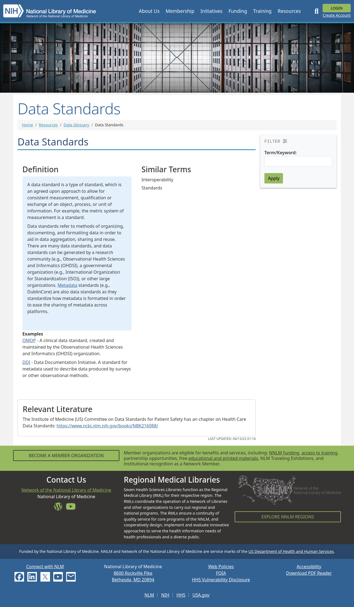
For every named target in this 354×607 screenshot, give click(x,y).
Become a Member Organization (66, 456)
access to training (319, 453)
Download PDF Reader (309, 573)
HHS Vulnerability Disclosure (221, 580)
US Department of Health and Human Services (291, 551)
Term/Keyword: (280, 153)
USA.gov (201, 595)
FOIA (221, 573)
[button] (149, 11)
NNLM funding (284, 453)
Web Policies (221, 567)
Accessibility (309, 567)
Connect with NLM (45, 567)
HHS (180, 595)
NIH (165, 595)
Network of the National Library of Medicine (66, 490)
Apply (273, 178)
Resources (48, 124)
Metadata (67, 285)
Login (337, 8)
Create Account (337, 15)
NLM (149, 595)
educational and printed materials (223, 458)
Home (27, 124)
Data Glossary (76, 124)
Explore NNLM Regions (287, 517)
